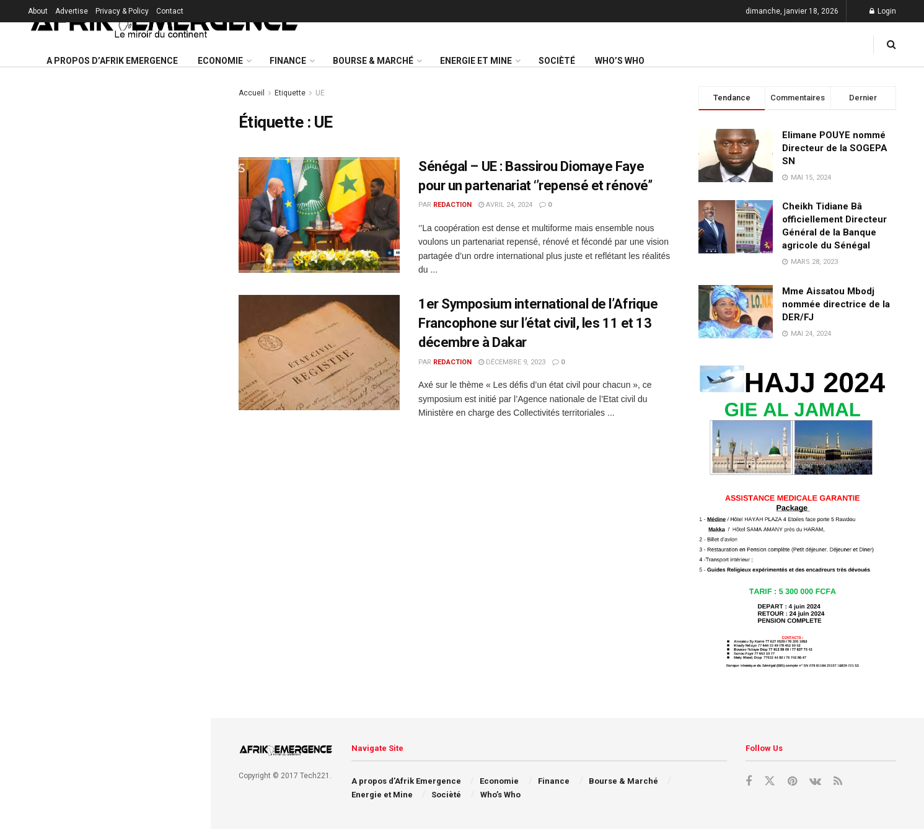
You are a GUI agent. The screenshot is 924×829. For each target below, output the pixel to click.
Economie (220, 61)
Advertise (71, 11)
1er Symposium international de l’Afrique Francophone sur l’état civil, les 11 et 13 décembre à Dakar (538, 323)
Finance (288, 61)
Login (882, 11)
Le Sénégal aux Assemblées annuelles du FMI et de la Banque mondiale (129, 709)
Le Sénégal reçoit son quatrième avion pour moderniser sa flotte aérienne (128, 302)
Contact (169, 11)
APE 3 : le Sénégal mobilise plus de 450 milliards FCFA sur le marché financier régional (132, 779)
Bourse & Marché (373, 61)
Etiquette (290, 93)
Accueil (252, 93)
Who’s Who (620, 61)
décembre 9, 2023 (511, 362)
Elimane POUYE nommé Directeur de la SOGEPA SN (834, 148)
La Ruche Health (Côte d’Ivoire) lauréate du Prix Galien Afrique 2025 (125, 232)
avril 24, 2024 (505, 205)
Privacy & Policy (122, 11)
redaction (452, 205)
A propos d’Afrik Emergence (112, 61)
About (38, 11)
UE (320, 93)
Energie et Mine (476, 61)
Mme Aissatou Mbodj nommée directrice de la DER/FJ (836, 304)
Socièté (557, 61)
